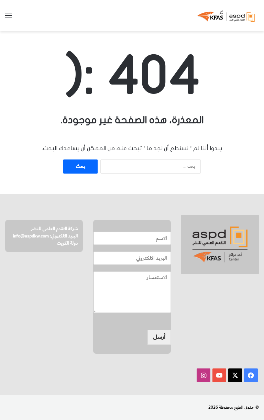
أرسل (159, 337)
